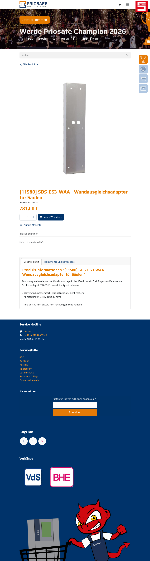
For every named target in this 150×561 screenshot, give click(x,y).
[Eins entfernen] (22, 217)
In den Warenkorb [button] (51, 217)
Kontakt (29, 331)
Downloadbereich (29, 380)
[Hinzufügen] (34, 217)
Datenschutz (26, 372)
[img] (143, 59)
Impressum (25, 368)
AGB (21, 357)
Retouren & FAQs (28, 376)
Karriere (24, 364)
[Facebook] (24, 441)
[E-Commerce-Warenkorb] (120, 4)
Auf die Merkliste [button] (30, 225)
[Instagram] (42, 441)
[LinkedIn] (33, 441)
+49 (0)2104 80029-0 (35, 335)
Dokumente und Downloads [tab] (59, 261)
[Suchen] (128, 55)
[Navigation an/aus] (127, 4)
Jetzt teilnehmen (34, 19)
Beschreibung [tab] (31, 261)
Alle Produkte (28, 64)
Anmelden (75, 412)
